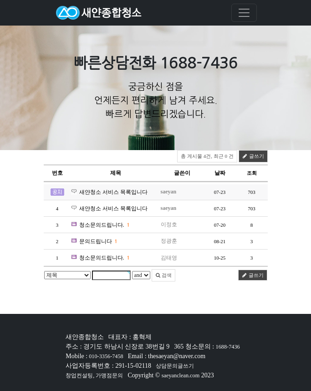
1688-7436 (228, 347)
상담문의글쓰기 (175, 366)
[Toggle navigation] (244, 13)
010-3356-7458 (105, 356)
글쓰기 (253, 156)
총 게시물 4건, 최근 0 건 (207, 156)
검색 (163, 275)
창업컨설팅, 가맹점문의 (94, 375)
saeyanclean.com (180, 375)
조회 (252, 173)
